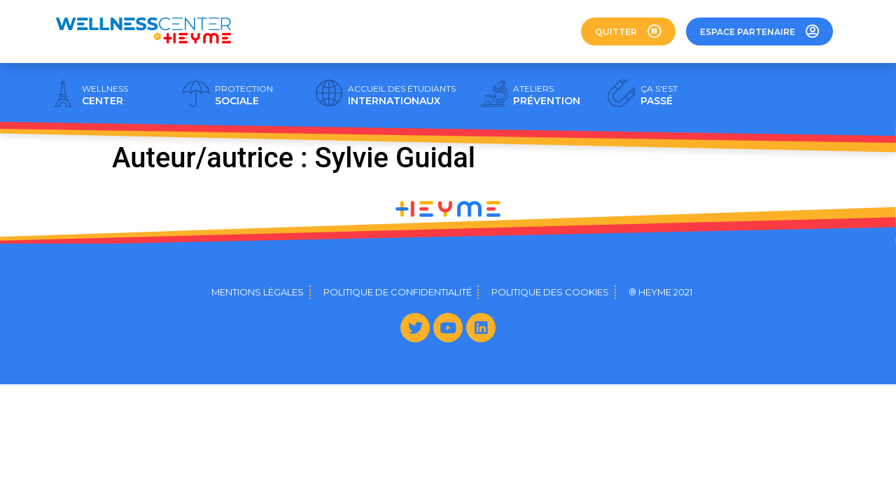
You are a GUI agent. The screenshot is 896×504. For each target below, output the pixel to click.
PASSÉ (659, 95)
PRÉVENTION (546, 95)
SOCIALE (244, 95)
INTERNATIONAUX (402, 95)
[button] (628, 32)
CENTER (105, 95)
